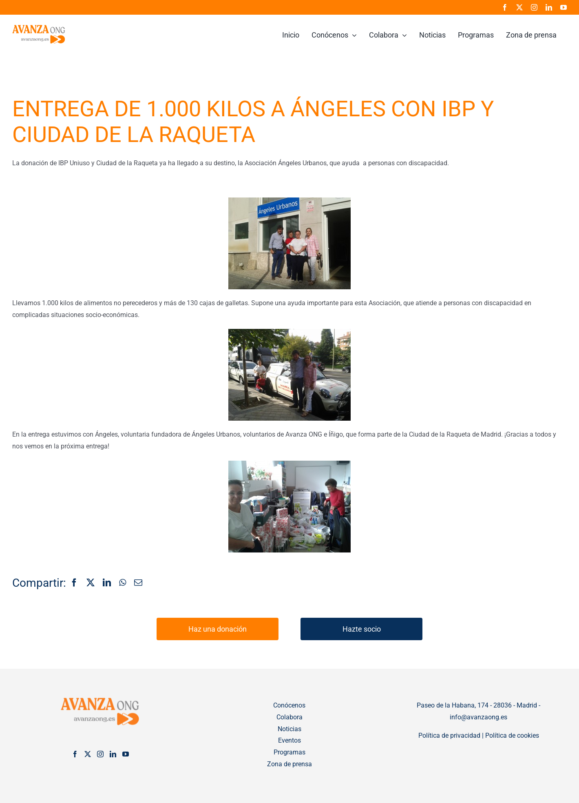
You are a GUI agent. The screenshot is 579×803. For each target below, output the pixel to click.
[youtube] (563, 7)
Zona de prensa (289, 764)
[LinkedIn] (107, 583)
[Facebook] (74, 583)
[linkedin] (549, 7)
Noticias (289, 729)
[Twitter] (87, 754)
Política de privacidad (449, 735)
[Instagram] (100, 754)
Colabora (289, 717)
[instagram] (534, 7)
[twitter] (519, 7)
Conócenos (289, 705)
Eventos (289, 740)
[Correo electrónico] (138, 583)
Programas (289, 752)
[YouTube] (125, 754)
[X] (90, 583)
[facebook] (505, 7)
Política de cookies (512, 735)
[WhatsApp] (122, 583)
